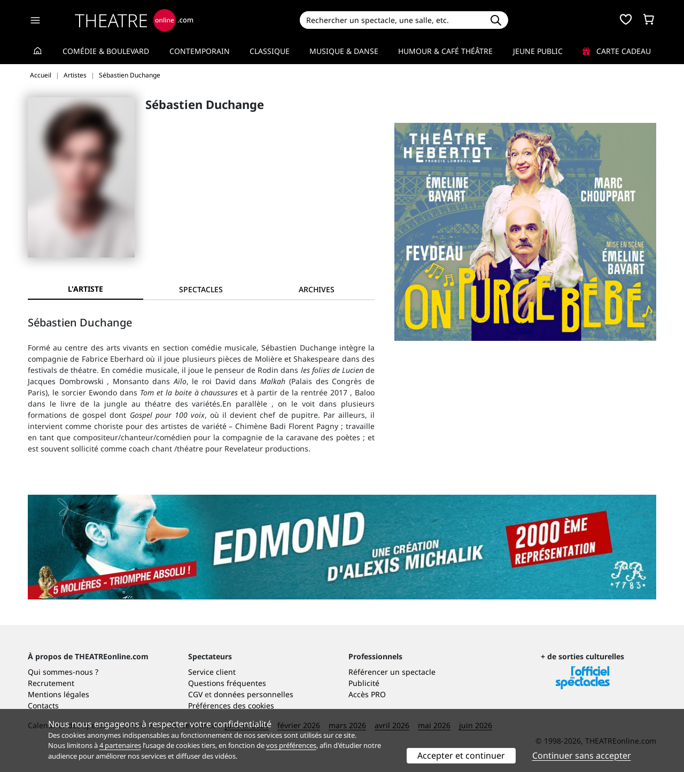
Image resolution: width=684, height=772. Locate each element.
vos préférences (291, 745)
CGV (195, 694)
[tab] (201, 289)
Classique (270, 51)
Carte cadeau (616, 51)
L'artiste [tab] (85, 289)
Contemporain (199, 51)
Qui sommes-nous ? (63, 672)
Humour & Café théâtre (445, 51)
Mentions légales (58, 694)
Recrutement (51, 683)
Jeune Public (538, 51)
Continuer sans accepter (581, 755)
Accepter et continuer (461, 755)
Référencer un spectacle (392, 672)
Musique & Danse (343, 51)
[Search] (391, 20)
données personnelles (253, 694)
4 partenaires (120, 745)
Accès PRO (367, 694)
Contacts (43, 705)
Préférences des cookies (231, 705)
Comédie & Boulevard (106, 51)
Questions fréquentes (227, 683)
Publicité (363, 683)
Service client (212, 672)
